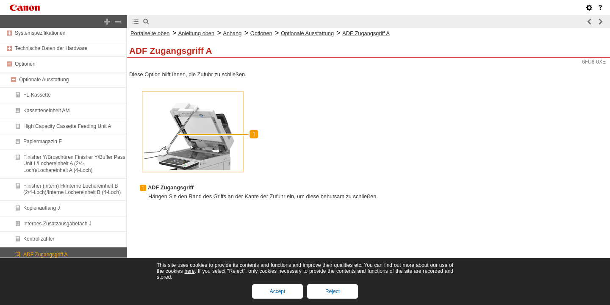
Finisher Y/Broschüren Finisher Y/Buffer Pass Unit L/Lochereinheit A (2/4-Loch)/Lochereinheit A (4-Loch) (74, 163)
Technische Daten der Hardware (51, 48)
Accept (278, 291)
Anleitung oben (196, 33)
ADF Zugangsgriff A (45, 255)
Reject (332, 291)
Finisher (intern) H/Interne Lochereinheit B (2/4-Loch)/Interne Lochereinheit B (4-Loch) (72, 189)
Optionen (25, 64)
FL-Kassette (37, 95)
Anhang (232, 33)
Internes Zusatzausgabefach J (57, 224)
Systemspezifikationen (40, 33)
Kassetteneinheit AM (46, 111)
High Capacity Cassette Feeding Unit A (67, 126)
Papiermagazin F (42, 141)
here (189, 271)
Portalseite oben (149, 33)
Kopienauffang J (41, 208)
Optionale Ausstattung (44, 80)
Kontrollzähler (38, 239)
